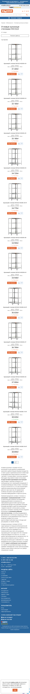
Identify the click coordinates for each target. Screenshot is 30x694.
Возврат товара (5, 581)
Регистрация (4, 609)
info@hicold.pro (5, 5)
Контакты (3, 583)
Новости (3, 571)
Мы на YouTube (6, 619)
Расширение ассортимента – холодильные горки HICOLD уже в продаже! (15, 2)
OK (15, 690)
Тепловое (3, 596)
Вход (2, 607)
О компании (4, 575)
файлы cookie (14, 682)
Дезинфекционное (6, 600)
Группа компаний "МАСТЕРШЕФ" (11, 615)
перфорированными (15, 497)
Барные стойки (5, 594)
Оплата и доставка (6, 577)
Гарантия (3, 579)
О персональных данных (7, 584)
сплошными (4, 497)
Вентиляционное (5, 598)
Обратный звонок (6, 611)
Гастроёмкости (5, 602)
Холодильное (4, 590)
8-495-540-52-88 (24, 5)
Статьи (3, 573)
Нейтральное (4, 592)
